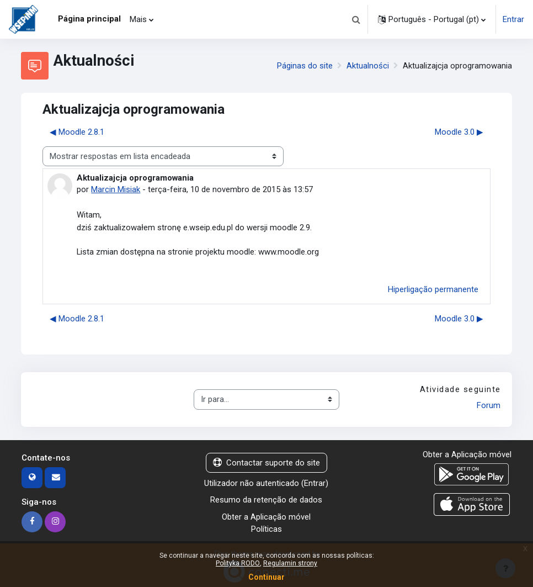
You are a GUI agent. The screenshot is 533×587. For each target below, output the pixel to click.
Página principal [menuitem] (89, 19)
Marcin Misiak (115, 189)
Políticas (266, 529)
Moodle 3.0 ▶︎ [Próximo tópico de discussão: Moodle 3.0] (459, 132)
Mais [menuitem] (138, 19)
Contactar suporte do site (266, 463)
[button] (356, 19)
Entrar (513, 19)
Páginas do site (305, 66)
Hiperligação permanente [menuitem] (433, 289)
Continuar (266, 577)
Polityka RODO (238, 563)
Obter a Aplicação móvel (266, 517)
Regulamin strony (290, 563)
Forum (488, 405)
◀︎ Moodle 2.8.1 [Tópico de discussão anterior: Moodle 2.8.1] (77, 132)
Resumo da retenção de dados (266, 500)
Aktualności (368, 66)
